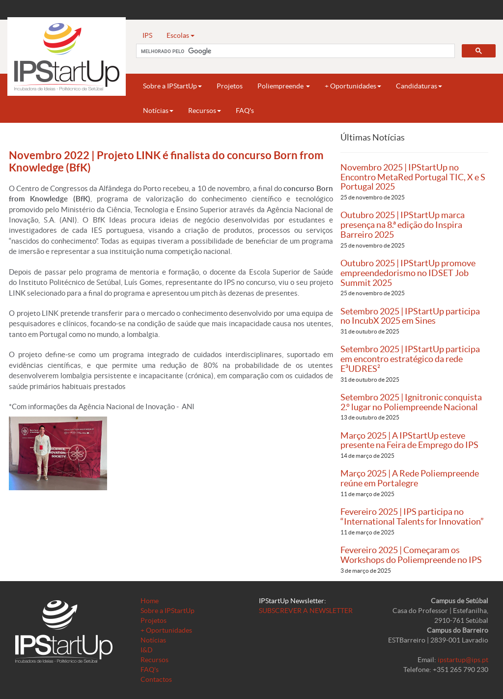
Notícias (158, 110)
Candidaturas (419, 86)
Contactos (156, 679)
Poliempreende (283, 86)
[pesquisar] (294, 51)
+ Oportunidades (353, 86)
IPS (147, 35)
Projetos (230, 86)
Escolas (181, 35)
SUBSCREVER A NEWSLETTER (306, 611)
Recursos (204, 110)
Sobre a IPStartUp (172, 86)
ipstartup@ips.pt (463, 660)
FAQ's (245, 110)
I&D (146, 650)
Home (149, 601)
